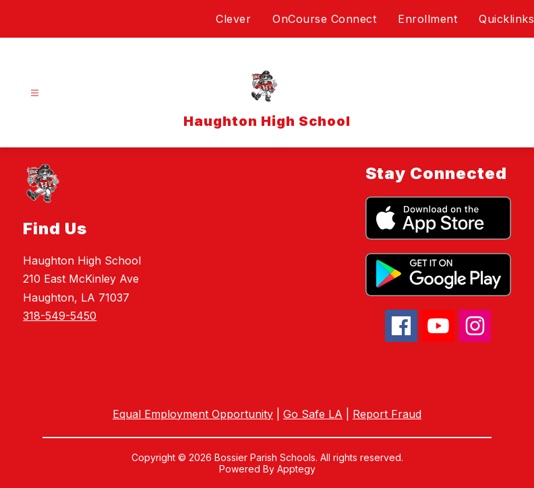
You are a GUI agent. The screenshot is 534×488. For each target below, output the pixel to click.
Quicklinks (506, 19)
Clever (233, 19)
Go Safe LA (313, 414)
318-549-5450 (59, 315)
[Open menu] (34, 93)
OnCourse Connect (324, 19)
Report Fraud (387, 414)
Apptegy (296, 469)
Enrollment (427, 19)
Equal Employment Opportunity (193, 414)
